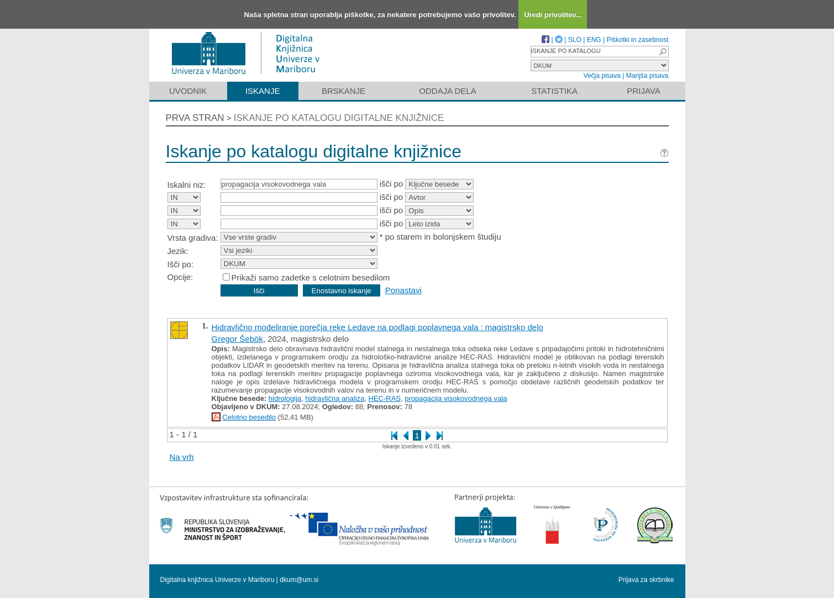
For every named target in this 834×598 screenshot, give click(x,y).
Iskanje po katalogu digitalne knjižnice (339, 118)
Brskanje (343, 91)
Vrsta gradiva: (192, 237)
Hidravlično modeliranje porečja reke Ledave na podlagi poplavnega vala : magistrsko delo (377, 327)
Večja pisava (602, 76)
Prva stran (195, 118)
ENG (594, 40)
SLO (574, 40)
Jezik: (177, 251)
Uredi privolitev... (553, 14)
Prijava (643, 91)
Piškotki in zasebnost (637, 40)
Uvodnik (188, 91)
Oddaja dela (447, 91)
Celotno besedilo (249, 417)
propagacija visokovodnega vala (456, 398)
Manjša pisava (647, 76)
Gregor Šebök (237, 338)
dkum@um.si (299, 580)
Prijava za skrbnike (646, 580)
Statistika (554, 91)
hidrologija (285, 398)
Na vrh (182, 457)
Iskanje (262, 91)
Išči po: (180, 264)
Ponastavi (403, 290)
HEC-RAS (385, 398)
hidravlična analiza (334, 398)
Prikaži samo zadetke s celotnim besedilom (311, 277)
